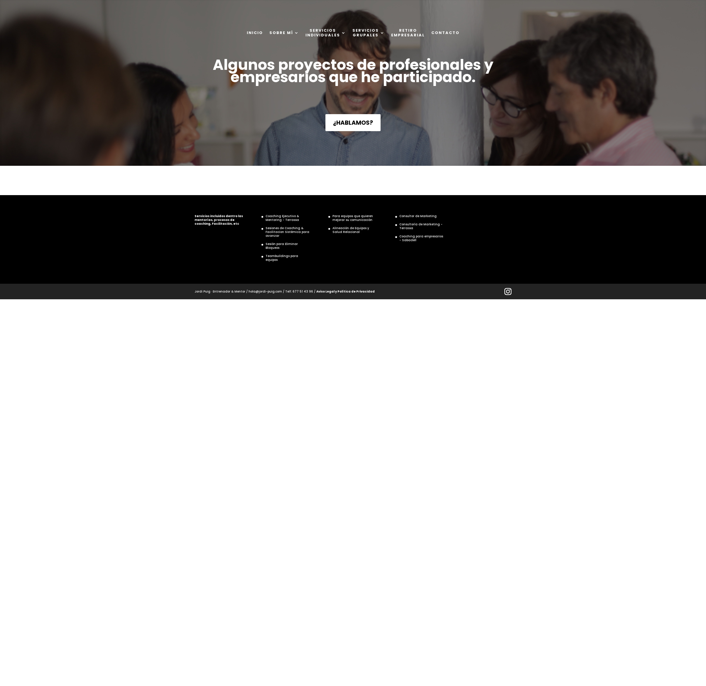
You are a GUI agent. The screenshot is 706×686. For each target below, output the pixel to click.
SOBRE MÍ (281, 33)
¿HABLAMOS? (353, 123)
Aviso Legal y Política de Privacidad (345, 291)
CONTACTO (445, 33)
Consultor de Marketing (418, 216)
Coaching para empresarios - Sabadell (421, 238)
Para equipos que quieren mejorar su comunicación (352, 218)
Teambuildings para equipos (282, 258)
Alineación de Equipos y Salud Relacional (350, 230)
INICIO (255, 33)
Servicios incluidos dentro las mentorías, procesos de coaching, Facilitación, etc (219, 220)
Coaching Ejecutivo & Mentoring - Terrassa (282, 218)
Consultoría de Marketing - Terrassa (420, 226)
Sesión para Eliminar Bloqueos (282, 246)
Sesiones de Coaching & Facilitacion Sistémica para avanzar (287, 232)
